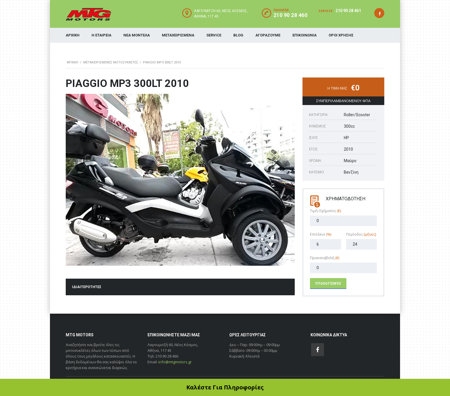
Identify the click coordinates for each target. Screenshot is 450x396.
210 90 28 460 (291, 15)
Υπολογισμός (328, 284)
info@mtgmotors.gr (175, 361)
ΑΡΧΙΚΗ (72, 35)
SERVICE (213, 35)
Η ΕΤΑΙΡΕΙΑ (101, 35)
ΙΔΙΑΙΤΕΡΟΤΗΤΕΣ (86, 287)
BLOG (238, 35)
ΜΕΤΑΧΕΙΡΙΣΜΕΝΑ (178, 35)
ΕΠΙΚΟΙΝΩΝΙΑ (304, 35)
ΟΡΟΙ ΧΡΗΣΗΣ (341, 35)
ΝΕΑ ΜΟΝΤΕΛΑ (136, 35)
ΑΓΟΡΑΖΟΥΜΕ (267, 35)
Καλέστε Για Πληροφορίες (225, 387)
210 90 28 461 (348, 10)
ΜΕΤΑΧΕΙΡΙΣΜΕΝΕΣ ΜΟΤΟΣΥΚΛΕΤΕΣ (110, 62)
